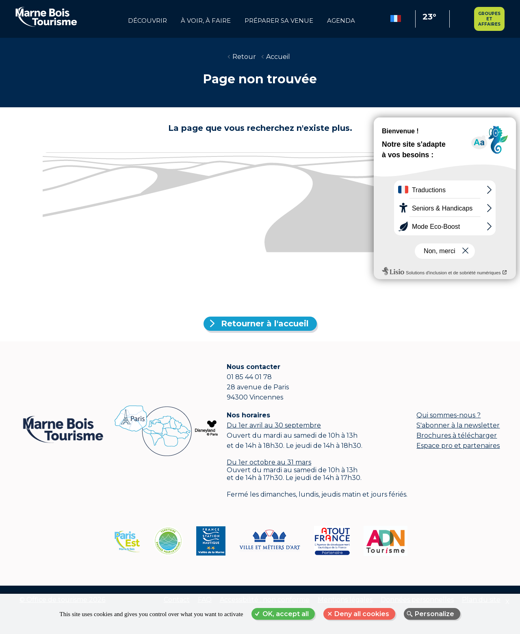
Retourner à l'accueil (265, 323)
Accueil (278, 57)
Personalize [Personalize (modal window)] (434, 614)
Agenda (341, 20)
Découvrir (147, 20)
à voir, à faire (206, 20)
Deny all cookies (361, 614)
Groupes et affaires (489, 19)
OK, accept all (285, 614)
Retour (244, 57)
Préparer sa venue (279, 20)
